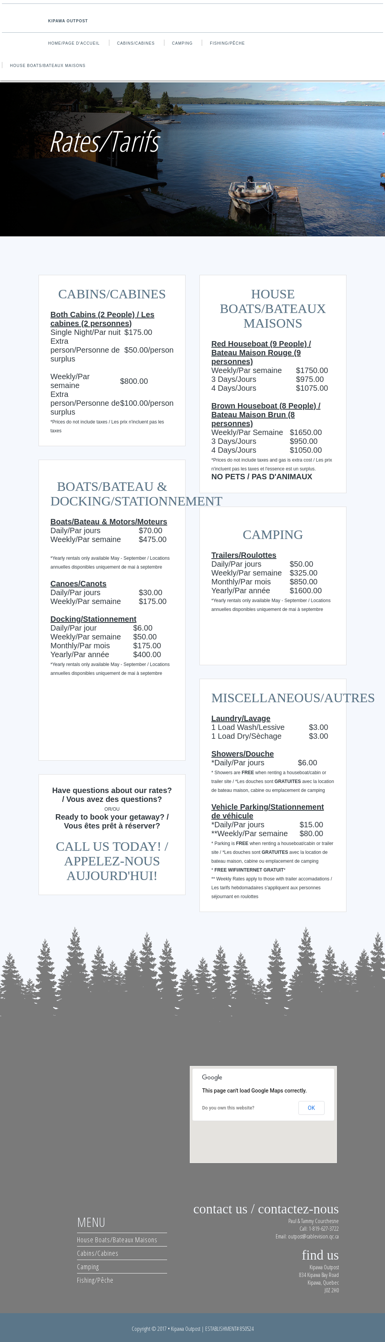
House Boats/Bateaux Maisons (47, 66)
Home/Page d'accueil (74, 43)
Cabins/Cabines (136, 43)
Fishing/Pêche (227, 43)
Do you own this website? (228, 1108)
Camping (182, 43)
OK (311, 1108)
